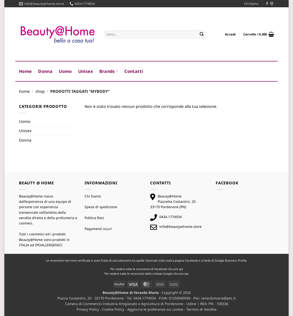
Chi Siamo (251, 3)
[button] (230, 34)
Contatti (133, 71)
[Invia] (202, 34)
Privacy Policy (88, 309)
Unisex (85, 71)
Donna (45, 71)
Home (25, 71)
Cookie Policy (113, 309)
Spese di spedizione (101, 207)
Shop (40, 91)
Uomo (65, 71)
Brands (108, 71)
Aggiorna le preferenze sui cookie (155, 309)
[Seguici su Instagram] (271, 3)
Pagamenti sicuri (98, 228)
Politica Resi (94, 217)
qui (181, 269)
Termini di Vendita (201, 309)
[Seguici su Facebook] (267, 3)
